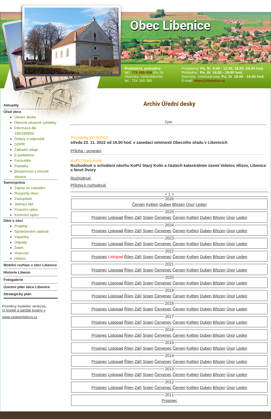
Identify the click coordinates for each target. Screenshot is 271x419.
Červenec (163, 217)
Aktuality (11, 105)
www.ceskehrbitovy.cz (19, 317)
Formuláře (22, 160)
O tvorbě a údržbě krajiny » (24, 310)
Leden (201, 204)
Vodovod (21, 253)
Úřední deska (25, 117)
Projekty (20, 226)
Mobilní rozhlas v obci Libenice (30, 265)
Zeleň (18, 248)
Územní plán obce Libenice (27, 287)
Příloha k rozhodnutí (88, 185)
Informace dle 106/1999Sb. (25, 130)
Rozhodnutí (80, 178)
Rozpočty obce (26, 193)
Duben (165, 204)
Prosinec (99, 217)
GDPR (19, 144)
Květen (152, 204)
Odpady (20, 242)
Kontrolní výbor (26, 215)
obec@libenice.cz (209, 81)
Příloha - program (85, 151)
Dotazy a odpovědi (29, 139)
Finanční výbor (26, 209)
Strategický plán (17, 294)
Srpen (148, 217)
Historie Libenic (17, 272)
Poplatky (21, 166)
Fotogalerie (13, 280)
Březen (178, 204)
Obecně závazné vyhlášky (35, 123)
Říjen (128, 217)
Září (138, 217)
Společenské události (31, 231)
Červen (138, 204)
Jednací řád (23, 204)
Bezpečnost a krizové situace (31, 174)
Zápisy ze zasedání (30, 188)
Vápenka (21, 237)
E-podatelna (24, 155)
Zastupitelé (23, 199)
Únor (190, 204)
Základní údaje (26, 150)
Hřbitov (20, 258)
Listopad (115, 217)
